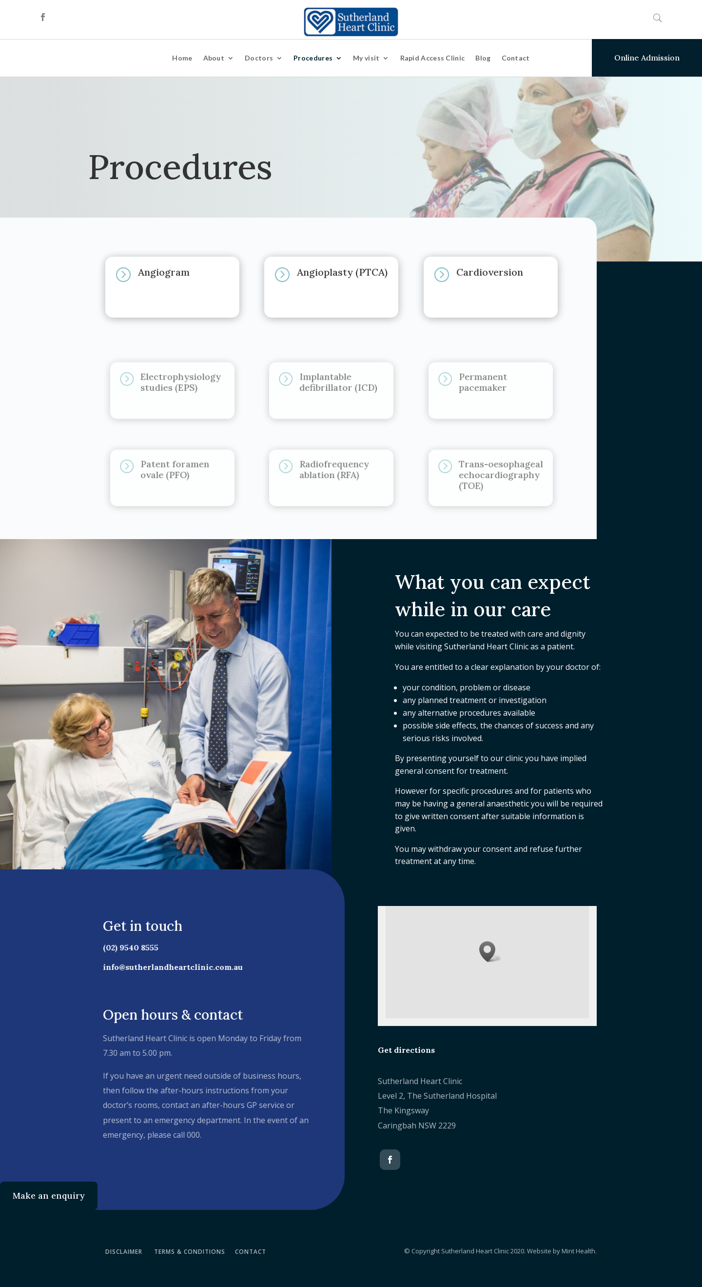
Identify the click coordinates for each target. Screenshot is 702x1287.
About (214, 58)
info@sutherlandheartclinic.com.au (169, 967)
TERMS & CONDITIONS (189, 1251)
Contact (516, 58)
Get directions (406, 1050)
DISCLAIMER (123, 1251)
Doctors (259, 58)
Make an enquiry (49, 1195)
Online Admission (647, 57)
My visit (366, 58)
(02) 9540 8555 (127, 947)
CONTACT (250, 1251)
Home (182, 58)
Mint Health (578, 1251)
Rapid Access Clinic (432, 58)
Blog (482, 58)
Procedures (312, 58)
